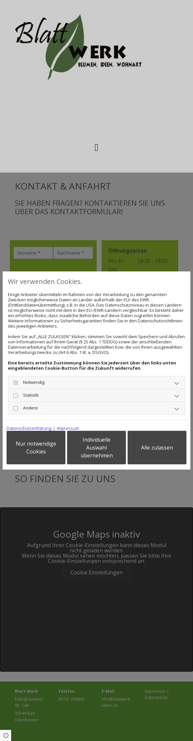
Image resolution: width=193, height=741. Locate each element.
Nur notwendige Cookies (36, 447)
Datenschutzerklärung (29, 428)
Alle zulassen (157, 447)
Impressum (68, 428)
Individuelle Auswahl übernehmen (97, 447)
